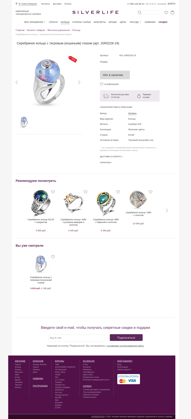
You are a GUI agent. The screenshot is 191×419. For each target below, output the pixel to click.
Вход (119, 364)
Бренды (59, 361)
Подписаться (126, 337)
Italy (56, 400)
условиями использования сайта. (125, 345)
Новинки (150, 22)
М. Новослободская (28, 4)
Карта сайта (88, 375)
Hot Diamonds (60, 370)
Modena (58, 405)
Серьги (53, 22)
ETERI (57, 408)
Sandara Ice (60, 385)
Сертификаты (88, 372)
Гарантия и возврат (91, 395)
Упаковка (19, 382)
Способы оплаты (128, 376)
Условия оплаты (89, 397)
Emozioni (58, 403)
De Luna (58, 392)
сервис (87, 386)
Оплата (67, 4)
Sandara (132, 113)
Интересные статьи (91, 377)
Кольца (65, 22)
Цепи (123, 22)
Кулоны (18, 370)
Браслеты (100, 22)
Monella (58, 397)
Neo (56, 377)
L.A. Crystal (59, 380)
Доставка (57, 4)
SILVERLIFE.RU (97, 417)
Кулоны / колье (82, 22)
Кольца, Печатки (40, 364)
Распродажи (40, 386)
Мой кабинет (124, 361)
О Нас (85, 364)
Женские (20, 361)
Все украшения (33, 22)
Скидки (162, 22)
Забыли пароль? (124, 370)
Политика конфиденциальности (96, 380)
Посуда (134, 22)
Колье (17, 377)
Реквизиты (87, 370)
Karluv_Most (60, 372)
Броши (113, 22)
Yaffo (57, 364)
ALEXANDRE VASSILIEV (65, 367)
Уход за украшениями (92, 392)
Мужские (38, 361)
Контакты (45, 4)
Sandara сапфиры (62, 387)
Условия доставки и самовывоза (96, 390)
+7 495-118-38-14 (135, 4)
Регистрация (122, 367)
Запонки (36, 370)
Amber (57, 375)
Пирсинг (18, 385)
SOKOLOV (59, 390)
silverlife (89, 361)
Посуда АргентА (61, 395)
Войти (171, 4)
